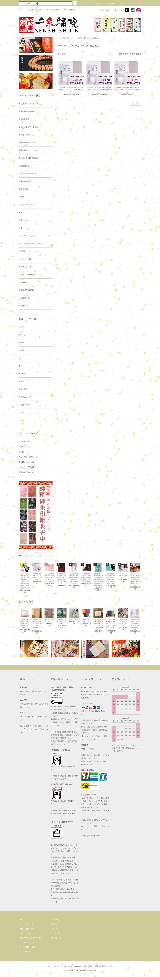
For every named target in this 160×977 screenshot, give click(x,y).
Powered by (80, 970)
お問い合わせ (116, 10)
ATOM (27, 951)
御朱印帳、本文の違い (27, 462)
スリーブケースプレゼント (29, 457)
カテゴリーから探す (34, 10)
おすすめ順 (123, 54)
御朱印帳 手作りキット (69, 38)
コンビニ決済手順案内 (27, 467)
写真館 (21, 452)
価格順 (132, 54)
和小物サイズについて (27, 472)
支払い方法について (28, 924)
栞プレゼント (24, 442)
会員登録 (109, 3)
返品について (25, 933)
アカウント (96, 3)
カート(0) (135, 3)
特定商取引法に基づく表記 (30, 938)
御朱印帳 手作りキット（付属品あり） (89, 38)
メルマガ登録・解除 (100, 10)
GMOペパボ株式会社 (90, 966)
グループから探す (51, 10)
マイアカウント (57, 920)
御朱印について (25, 447)
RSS (22, 951)
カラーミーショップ (53, 966)
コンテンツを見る (67, 10)
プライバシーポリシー (29, 942)
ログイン (121, 3)
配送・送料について (28, 929)
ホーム (21, 10)
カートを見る (56, 933)
